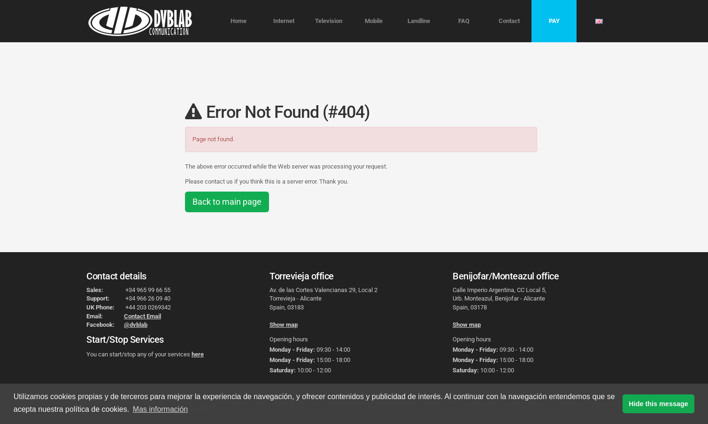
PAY (554, 20)
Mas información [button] (160, 409)
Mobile (374, 20)
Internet (283, 20)
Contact (509, 20)
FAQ (463, 20)
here (198, 354)
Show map (283, 324)
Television (328, 20)
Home (238, 20)
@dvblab (135, 324)
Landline (419, 20)
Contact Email (142, 316)
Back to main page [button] (227, 202)
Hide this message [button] (658, 404)
